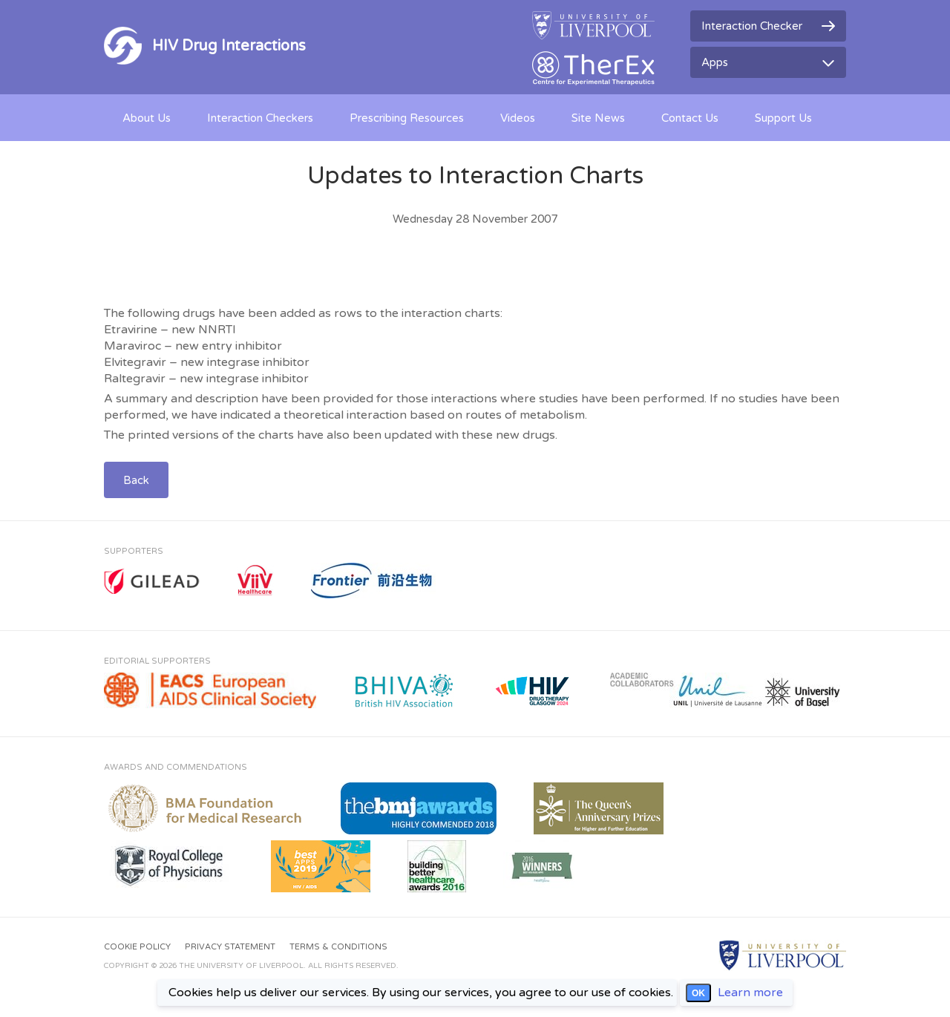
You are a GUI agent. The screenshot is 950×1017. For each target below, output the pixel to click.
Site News (598, 118)
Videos (517, 118)
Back (136, 480)
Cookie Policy (137, 947)
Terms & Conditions (338, 947)
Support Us (783, 118)
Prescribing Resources (407, 118)
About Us (146, 118)
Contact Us (689, 118)
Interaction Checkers (260, 118)
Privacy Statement (230, 947)
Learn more (750, 992)
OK (698, 993)
